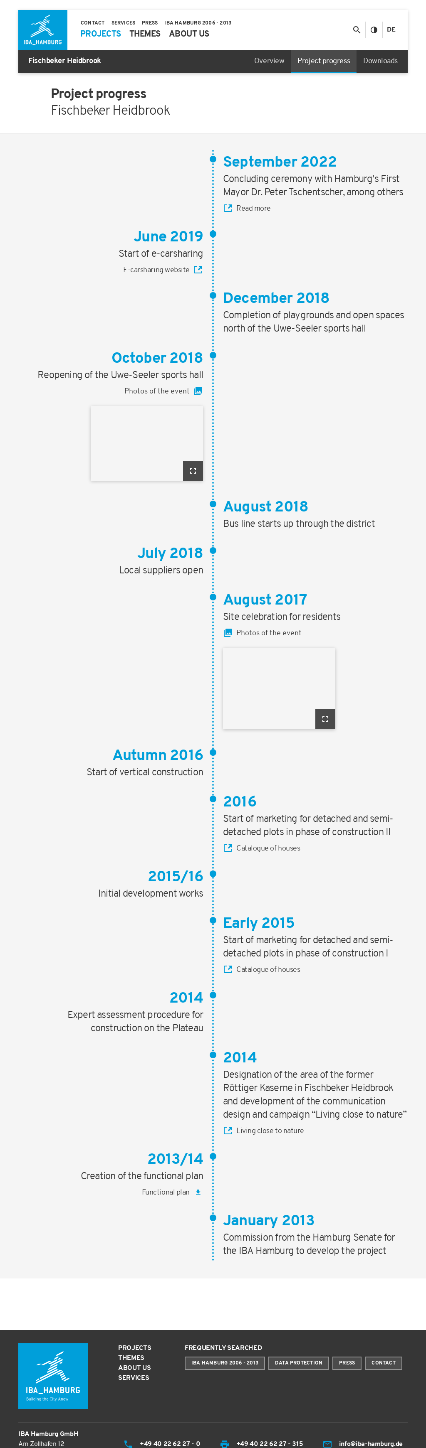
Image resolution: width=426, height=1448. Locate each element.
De (391, 30)
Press (347, 1363)
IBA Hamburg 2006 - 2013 (224, 1363)
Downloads (380, 61)
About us (134, 1368)
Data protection (298, 1363)
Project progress (323, 61)
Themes (131, 1358)
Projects (134, 1348)
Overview (269, 61)
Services (133, 1378)
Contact (384, 1363)
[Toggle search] (356, 30)
